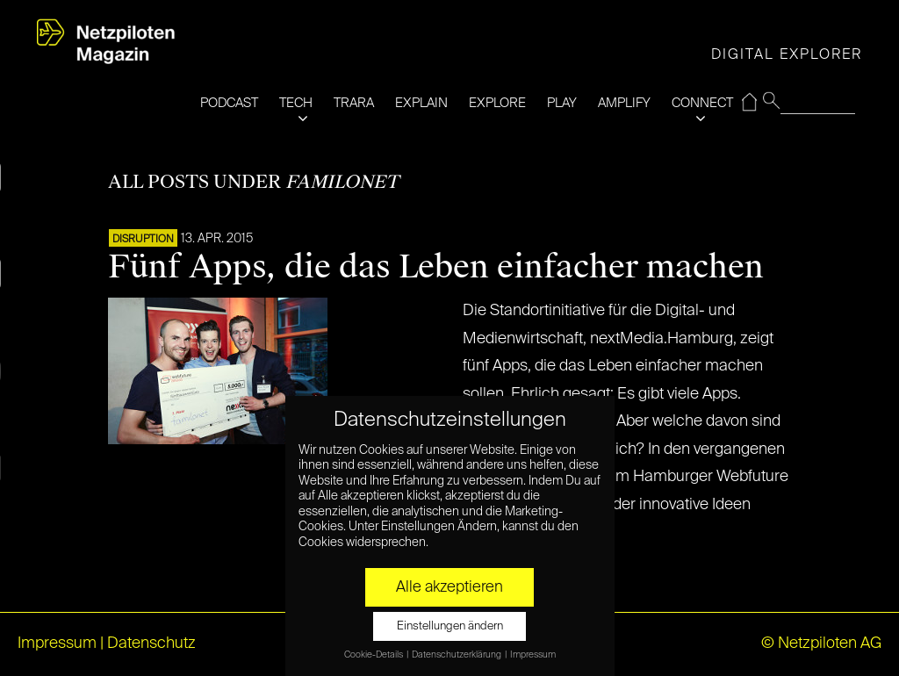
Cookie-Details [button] (374, 655)
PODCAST (229, 103)
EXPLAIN (421, 103)
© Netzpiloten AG (821, 643)
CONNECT (702, 103)
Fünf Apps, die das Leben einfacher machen (436, 267)
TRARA (354, 103)
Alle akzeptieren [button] (449, 587)
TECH (296, 103)
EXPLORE (497, 103)
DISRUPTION (143, 239)
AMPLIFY (624, 103)
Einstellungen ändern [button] (450, 626)
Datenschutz (151, 643)
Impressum (57, 643)
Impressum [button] (533, 655)
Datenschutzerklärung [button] (457, 655)
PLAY (562, 103)
